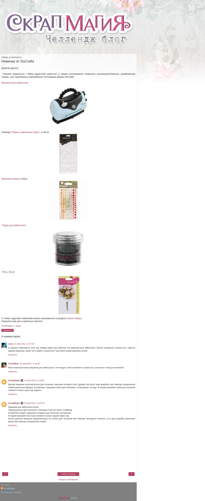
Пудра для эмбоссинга (14, 225)
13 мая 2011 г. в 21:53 (34, 403)
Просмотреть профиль (11, 492)
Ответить (12, 355)
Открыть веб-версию (68, 479)
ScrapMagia (14, 380)
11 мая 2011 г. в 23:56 (34, 380)
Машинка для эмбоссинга (14, 83)
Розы (4, 272)
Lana (10, 344)
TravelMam (13, 363)
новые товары (74, 318)
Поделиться (7, 330)
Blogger (73, 498)
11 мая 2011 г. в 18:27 (30, 363)
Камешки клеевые (10, 179)
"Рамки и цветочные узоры (25, 132)
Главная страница (68, 474)
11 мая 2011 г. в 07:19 (24, 344)
